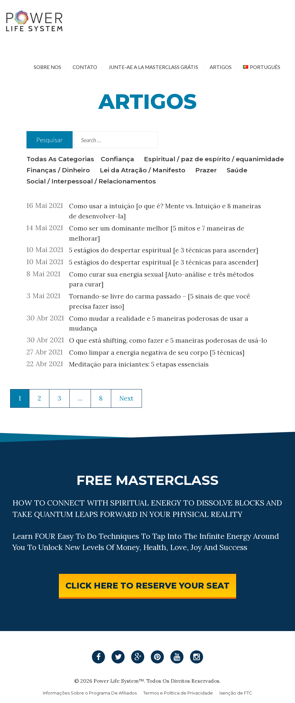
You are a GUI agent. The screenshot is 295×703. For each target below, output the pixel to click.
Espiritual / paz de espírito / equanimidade (214, 159)
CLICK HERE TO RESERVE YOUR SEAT (147, 585)
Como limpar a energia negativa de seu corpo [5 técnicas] (156, 352)
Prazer (206, 170)
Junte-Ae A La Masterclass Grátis (153, 67)
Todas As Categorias (60, 159)
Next (126, 398)
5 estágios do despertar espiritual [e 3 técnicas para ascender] (163, 250)
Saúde (237, 170)
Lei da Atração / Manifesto (142, 170)
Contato (85, 67)
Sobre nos (47, 67)
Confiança (117, 159)
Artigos (221, 67)
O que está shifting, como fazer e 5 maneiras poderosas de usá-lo (168, 340)
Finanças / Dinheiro (58, 170)
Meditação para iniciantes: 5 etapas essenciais (139, 364)
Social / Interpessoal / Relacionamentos (91, 181)
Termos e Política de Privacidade (178, 693)
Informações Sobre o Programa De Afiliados (90, 693)
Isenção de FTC (235, 693)
